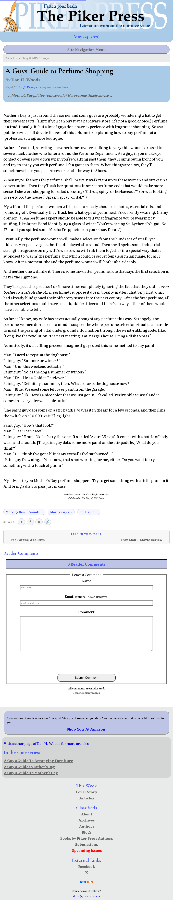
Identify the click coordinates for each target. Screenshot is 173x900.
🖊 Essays (30, 87)
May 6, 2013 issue (95, 498)
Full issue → (89, 512)
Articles (86, 797)
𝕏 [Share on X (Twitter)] (21, 521)
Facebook (86, 866)
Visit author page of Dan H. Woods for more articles (46, 743)
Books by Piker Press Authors (86, 838)
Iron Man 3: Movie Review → (143, 540)
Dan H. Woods (25, 80)
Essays (45, 58)
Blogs (86, 832)
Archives (86, 820)
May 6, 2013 (30, 58)
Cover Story (86, 791)
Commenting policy (87, 693)
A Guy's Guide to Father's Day (29, 766)
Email (86, 596)
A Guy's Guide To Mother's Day (31, 772)
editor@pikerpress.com (86, 896)
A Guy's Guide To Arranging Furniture (38, 760)
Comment (86, 611)
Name (86, 580)
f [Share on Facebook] (30, 521)
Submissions (86, 844)
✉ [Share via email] (39, 521)
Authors (86, 826)
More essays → (61, 512)
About (86, 813)
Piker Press (12, 58)
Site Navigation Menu (86, 49)
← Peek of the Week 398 (26, 540)
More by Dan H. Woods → (24, 512)
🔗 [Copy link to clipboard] (48, 521)
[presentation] (86, 662)
